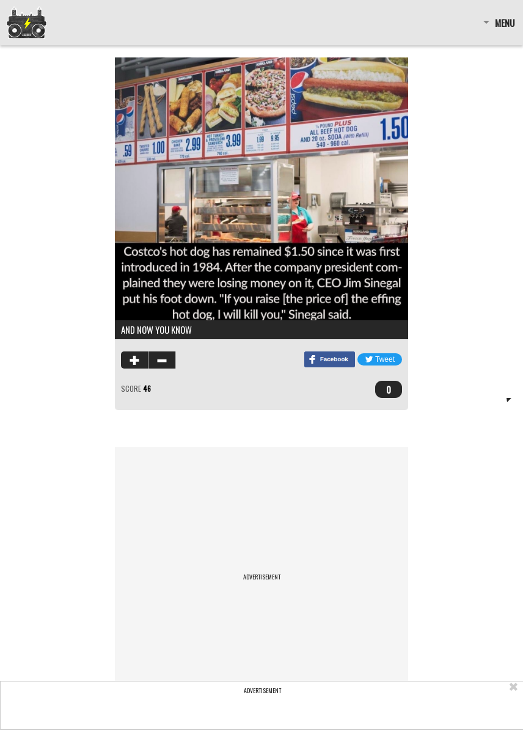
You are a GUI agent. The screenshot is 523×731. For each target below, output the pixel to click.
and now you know (156, 329)
